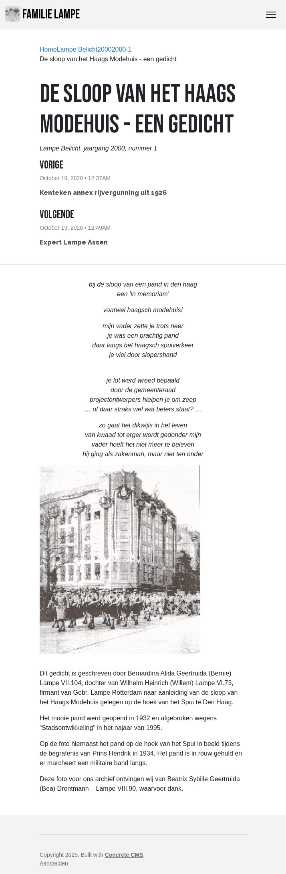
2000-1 (122, 49)
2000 (104, 49)
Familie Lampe (42, 14)
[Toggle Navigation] (271, 15)
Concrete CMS (124, 855)
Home (48, 49)
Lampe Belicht (77, 49)
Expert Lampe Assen (74, 242)
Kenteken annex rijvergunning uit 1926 (103, 192)
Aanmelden (54, 863)
